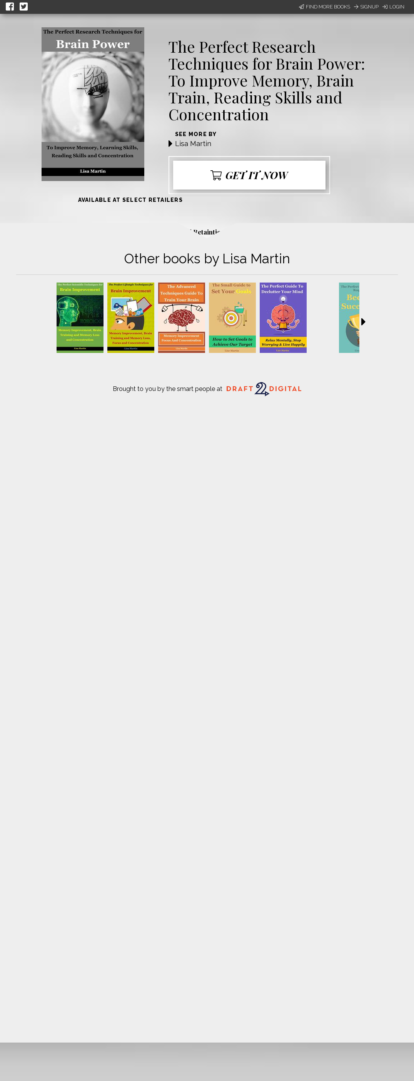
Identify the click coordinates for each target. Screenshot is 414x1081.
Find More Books (324, 7)
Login (393, 7)
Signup (366, 7)
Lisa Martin (193, 144)
